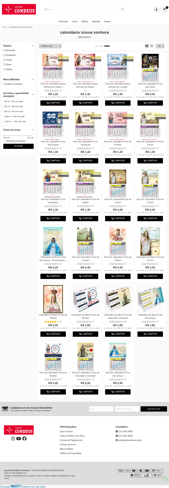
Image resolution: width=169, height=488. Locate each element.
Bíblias (85, 21)
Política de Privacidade (70, 453)
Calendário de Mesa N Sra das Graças (150, 316)
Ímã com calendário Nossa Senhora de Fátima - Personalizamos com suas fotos (53, 86)
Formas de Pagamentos (71, 440)
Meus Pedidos (66, 449)
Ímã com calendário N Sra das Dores (150, 85)
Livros (75, 21)
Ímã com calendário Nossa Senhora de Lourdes (117, 85)
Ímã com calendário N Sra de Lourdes (85, 258)
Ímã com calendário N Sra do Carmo (150, 143)
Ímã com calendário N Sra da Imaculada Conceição (85, 374)
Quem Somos (66, 431)
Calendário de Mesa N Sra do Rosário (85, 316)
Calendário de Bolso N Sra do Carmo (150, 258)
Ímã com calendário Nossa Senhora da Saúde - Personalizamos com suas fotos (85, 86)
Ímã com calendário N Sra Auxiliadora (53, 201)
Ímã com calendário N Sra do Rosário (118, 143)
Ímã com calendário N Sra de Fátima (85, 201)
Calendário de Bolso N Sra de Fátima (53, 316)
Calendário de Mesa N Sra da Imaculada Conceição (118, 316)
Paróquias (63, 21)
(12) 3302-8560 (124, 431)
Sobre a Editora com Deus (72, 436)
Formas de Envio (68, 444)
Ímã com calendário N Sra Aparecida (85, 143)
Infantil (107, 21)
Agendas (96, 21)
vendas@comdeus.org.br (129, 440)
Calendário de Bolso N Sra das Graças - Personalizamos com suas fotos (53, 259)
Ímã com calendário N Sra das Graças (53, 143)
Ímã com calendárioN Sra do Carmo (117, 201)
